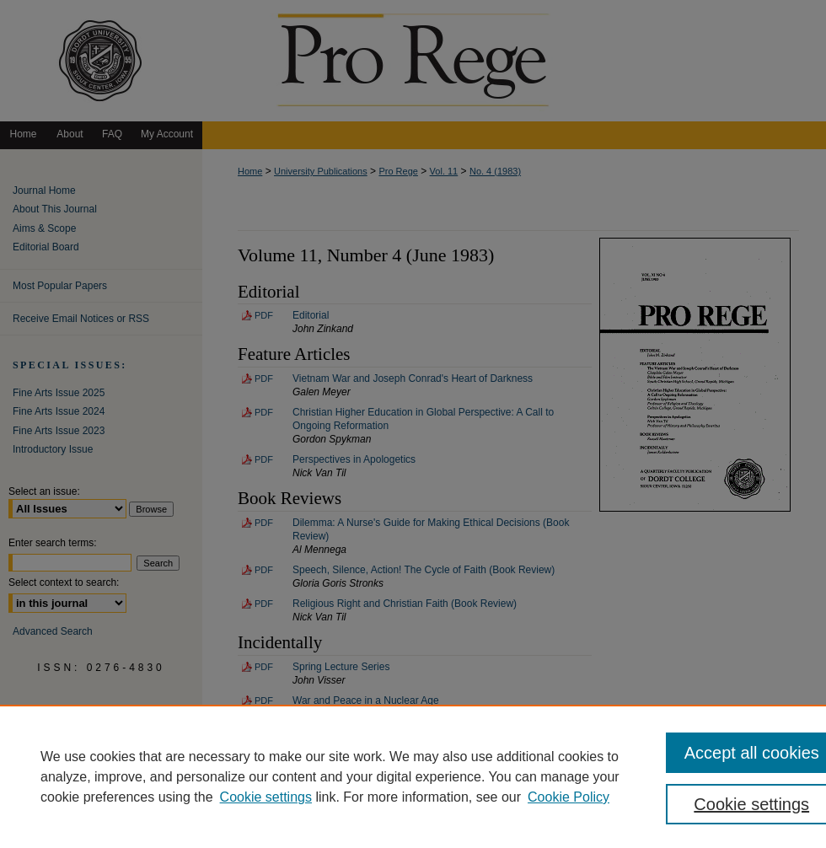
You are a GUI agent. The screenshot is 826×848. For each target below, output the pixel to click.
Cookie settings (266, 797)
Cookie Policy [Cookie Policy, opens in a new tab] (568, 797)
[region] (413, 776)
